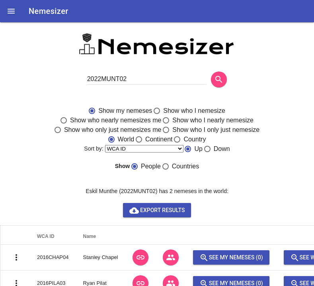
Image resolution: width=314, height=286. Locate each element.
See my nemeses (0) (231, 257)
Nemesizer (48, 11)
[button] (11, 11)
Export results (157, 210)
